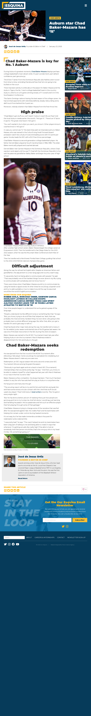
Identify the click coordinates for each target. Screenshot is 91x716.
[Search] (14, 537)
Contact (61, 537)
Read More (22, 478)
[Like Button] (83, 489)
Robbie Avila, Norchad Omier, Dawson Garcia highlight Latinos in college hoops (30, 298)
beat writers (37, 392)
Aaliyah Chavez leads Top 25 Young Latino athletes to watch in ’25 (28, 304)
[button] (79, 520)
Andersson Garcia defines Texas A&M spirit (29, 301)
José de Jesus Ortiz (17, 46)
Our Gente (55, 18)
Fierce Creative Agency (68, 544)
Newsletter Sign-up (76, 537)
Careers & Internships (44, 537)
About (29, 537)
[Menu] (85, 5)
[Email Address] (57, 520)
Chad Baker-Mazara (39, 71)
